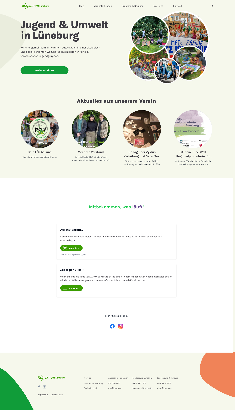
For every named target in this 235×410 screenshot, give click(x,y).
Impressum (43, 394)
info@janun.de (114, 388)
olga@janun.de (164, 388)
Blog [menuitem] (81, 5)
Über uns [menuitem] (158, 5)
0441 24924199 (164, 383)
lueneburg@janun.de (142, 388)
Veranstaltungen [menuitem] (103, 5)
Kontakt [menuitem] (177, 5)
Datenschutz (57, 394)
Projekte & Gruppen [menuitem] (133, 5)
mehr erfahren (44, 70)
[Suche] (212, 6)
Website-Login (91, 388)
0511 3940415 (114, 383)
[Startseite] (35, 6)
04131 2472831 (139, 383)
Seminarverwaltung (93, 383)
